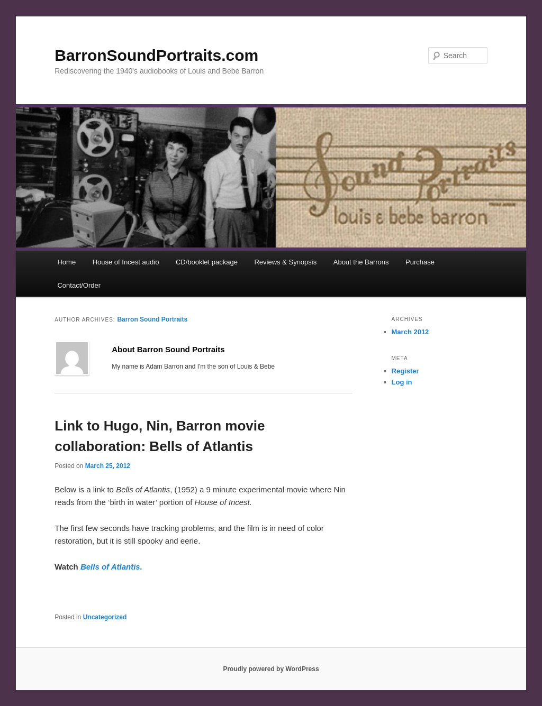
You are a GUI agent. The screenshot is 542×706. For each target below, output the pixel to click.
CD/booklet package (207, 262)
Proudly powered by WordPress (271, 669)
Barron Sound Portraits (152, 319)
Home (66, 262)
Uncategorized (105, 617)
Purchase (420, 262)
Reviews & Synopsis (285, 262)
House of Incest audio (126, 262)
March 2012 (410, 332)
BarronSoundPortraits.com (156, 55)
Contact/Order (79, 285)
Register (405, 371)
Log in (402, 382)
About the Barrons (361, 262)
